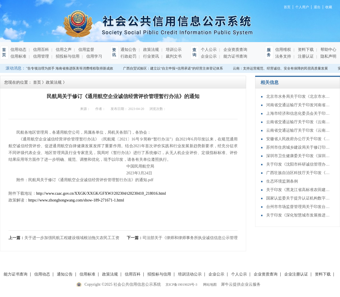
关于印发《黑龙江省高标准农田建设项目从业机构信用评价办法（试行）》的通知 (298, 190)
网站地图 (209, 285)
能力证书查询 (234, 56)
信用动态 (18, 49)
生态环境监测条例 (282, 181)
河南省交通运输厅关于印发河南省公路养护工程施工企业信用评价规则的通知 (298, 105)
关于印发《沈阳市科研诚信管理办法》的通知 (298, 164)
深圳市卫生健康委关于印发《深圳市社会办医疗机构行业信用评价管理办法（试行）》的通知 (298, 156)
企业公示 (209, 56)
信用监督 (85, 49)
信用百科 (40, 49)
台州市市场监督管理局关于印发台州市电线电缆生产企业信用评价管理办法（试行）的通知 (298, 207)
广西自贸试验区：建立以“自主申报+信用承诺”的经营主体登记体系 (174, 68)
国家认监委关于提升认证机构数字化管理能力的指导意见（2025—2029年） (298, 198)
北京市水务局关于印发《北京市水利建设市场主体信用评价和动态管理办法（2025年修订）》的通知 (298, 96)
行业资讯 (150, 56)
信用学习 (93, 56)
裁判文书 (173, 56)
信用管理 (40, 56)
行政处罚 (128, 56)
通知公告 (128, 49)
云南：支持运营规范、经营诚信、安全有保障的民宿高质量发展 (281, 68)
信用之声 (63, 49)
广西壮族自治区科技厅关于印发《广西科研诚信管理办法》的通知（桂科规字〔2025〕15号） (298, 173)
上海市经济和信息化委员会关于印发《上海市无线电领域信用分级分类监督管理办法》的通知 (298, 113)
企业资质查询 (234, 49)
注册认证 (305, 56)
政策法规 (150, 49)
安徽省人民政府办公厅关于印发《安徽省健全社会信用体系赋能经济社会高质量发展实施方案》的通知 (298, 139)
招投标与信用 (67, 56)
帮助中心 (327, 49)
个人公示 (209, 49)
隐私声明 (327, 56)
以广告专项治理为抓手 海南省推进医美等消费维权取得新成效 (67, 68)
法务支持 (283, 56)
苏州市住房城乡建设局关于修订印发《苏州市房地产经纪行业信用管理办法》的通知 (298, 147)
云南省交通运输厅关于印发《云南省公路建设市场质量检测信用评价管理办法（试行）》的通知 (298, 122)
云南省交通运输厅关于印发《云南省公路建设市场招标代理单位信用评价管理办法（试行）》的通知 (298, 130)
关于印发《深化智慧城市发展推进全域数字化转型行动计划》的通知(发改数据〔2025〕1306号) (298, 215)
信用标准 (18, 56)
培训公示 (173, 49)
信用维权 (283, 49)
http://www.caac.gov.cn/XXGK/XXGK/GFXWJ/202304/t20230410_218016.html (101, 193)
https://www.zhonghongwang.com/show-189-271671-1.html (76, 200)
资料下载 (305, 49)
